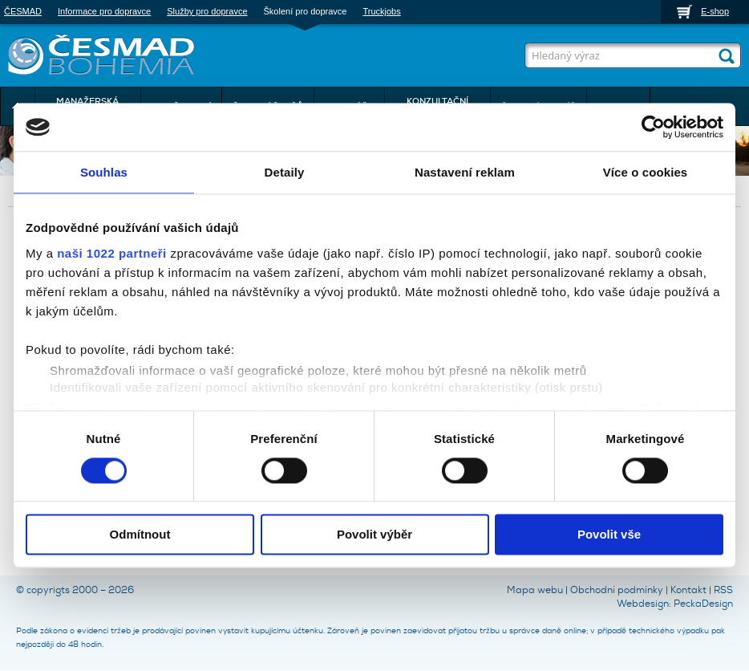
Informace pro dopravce (104, 11)
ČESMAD (23, 11)
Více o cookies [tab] (645, 172)
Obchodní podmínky (616, 590)
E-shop (715, 11)
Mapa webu (535, 590)
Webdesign (643, 603)
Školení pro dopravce (305, 11)
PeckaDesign (703, 603)
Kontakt (688, 590)
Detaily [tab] (285, 172)
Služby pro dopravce (207, 11)
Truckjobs (381, 11)
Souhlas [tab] (104, 172)
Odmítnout (140, 535)
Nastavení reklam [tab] (465, 172)
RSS (723, 590)
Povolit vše (609, 535)
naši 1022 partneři (112, 253)
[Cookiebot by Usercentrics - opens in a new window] (653, 127)
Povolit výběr (374, 535)
